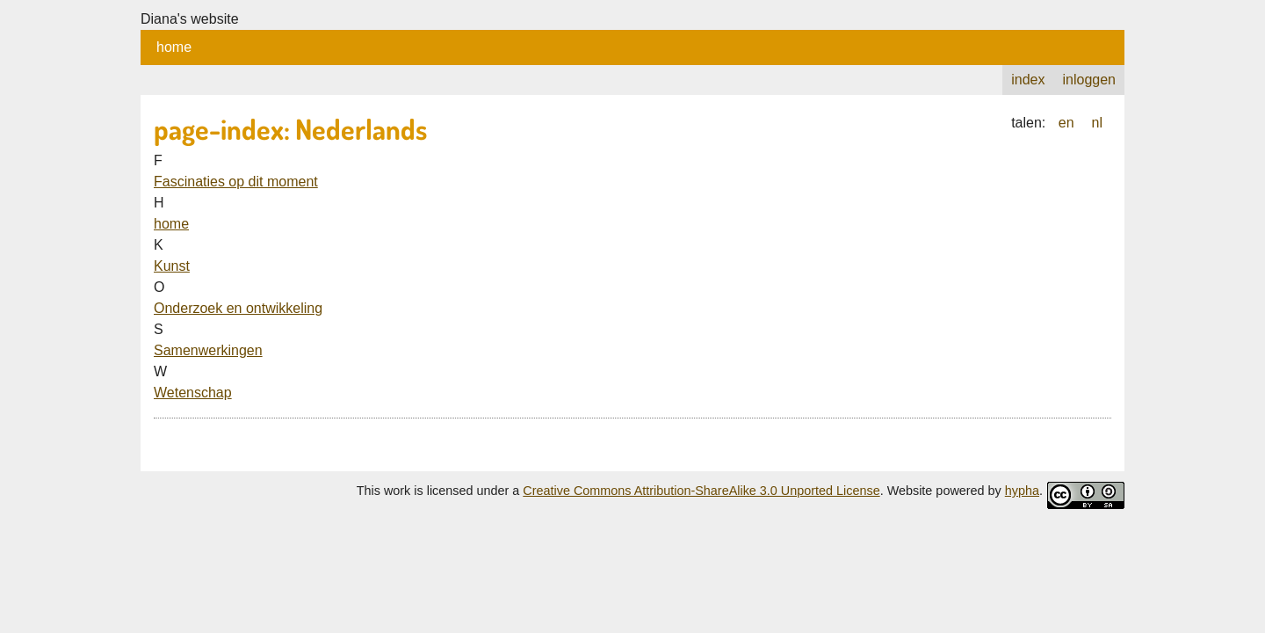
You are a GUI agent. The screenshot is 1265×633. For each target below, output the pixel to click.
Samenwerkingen (208, 350)
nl (1097, 122)
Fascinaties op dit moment (236, 181)
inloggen (1090, 79)
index (1028, 79)
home (174, 47)
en (1066, 122)
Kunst (172, 265)
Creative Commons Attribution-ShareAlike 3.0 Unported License (701, 491)
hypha (1022, 491)
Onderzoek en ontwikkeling (238, 308)
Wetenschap (193, 392)
